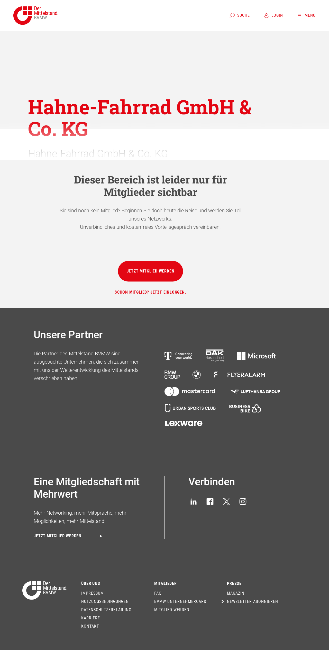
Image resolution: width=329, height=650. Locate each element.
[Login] (273, 15)
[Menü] (306, 15)
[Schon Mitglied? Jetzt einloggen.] (150, 292)
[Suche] (239, 15)
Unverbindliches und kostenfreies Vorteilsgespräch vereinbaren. (150, 227)
